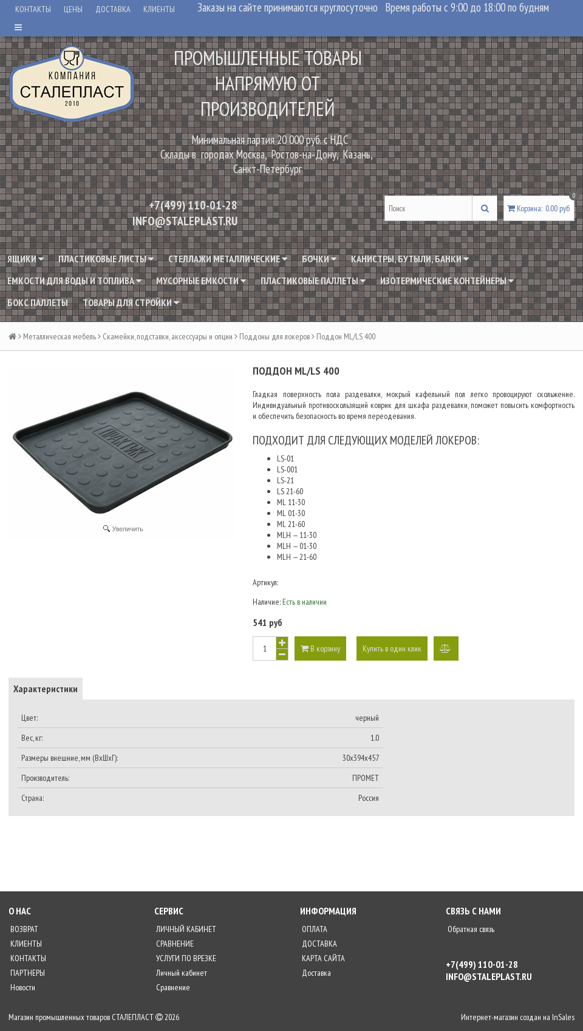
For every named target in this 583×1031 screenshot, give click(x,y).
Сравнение (172, 987)
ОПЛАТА (313, 929)
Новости (22, 987)
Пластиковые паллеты (313, 280)
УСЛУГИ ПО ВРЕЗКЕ (185, 958)
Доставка (315, 972)
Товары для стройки (131, 302)
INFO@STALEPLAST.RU (184, 221)
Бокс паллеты (37, 302)
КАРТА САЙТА (322, 958)
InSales (563, 1017)
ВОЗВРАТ (23, 929)
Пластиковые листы (106, 259)
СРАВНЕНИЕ (174, 943)
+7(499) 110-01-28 (193, 205)
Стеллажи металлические (227, 259)
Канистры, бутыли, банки (410, 259)
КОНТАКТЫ (33, 9)
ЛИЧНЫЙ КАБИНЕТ (185, 929)
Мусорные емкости (201, 280)
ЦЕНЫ (73, 9)
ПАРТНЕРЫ (27, 972)
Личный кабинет (180, 972)
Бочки (319, 259)
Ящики (25, 259)
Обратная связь (470, 929)
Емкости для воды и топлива (74, 280)
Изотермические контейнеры (447, 280)
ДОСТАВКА (113, 9)
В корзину (320, 648)
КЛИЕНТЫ (159, 9)
